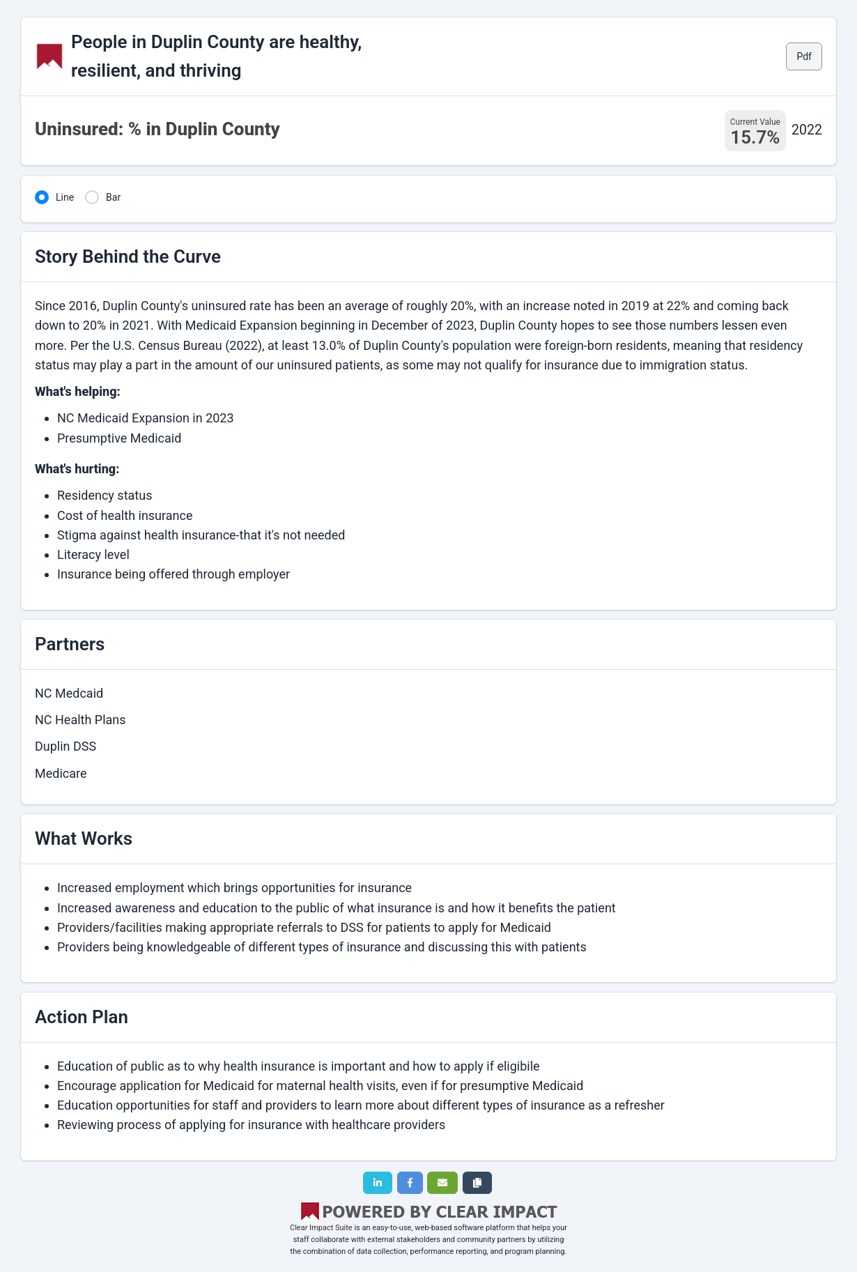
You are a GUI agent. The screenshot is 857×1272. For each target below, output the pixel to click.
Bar (113, 197)
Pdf (804, 56)
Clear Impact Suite (321, 1227)
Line (65, 197)
